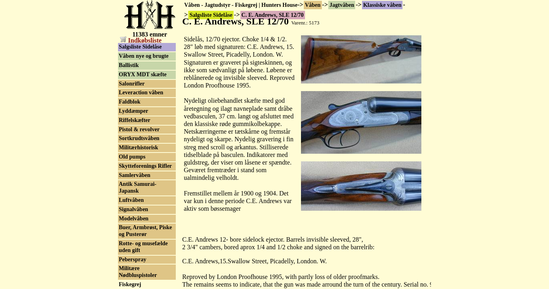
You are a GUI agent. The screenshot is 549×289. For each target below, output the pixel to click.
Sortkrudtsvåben (139, 138)
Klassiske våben (382, 5)
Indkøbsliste (141, 40)
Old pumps (132, 157)
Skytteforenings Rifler (145, 166)
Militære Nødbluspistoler (138, 271)
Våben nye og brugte (144, 56)
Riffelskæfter (134, 120)
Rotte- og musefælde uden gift (143, 246)
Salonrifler (132, 84)
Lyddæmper (133, 111)
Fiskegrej (130, 284)
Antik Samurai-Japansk (138, 187)
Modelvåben (133, 219)
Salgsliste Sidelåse (140, 47)
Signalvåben (133, 209)
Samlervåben (134, 175)
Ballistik (129, 65)
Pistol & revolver (139, 129)
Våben (313, 5)
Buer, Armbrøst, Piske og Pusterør (145, 230)
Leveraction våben (141, 93)
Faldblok (129, 102)
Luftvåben (131, 200)
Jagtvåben (341, 5)
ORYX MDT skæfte (143, 74)
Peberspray (132, 259)
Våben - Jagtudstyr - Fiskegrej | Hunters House (240, 5)
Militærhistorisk (138, 147)
